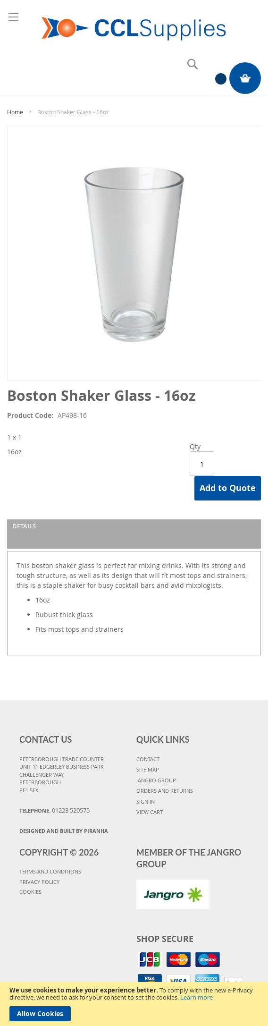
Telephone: (54, 810)
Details (24, 526)
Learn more (196, 997)
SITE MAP (147, 769)
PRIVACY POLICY (39, 881)
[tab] (134, 534)
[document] (134, 1004)
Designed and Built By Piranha (63, 830)
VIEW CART (149, 811)
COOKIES (30, 891)
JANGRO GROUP (156, 780)
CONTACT (147, 759)
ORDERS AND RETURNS (164, 790)
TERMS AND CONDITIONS (50, 871)
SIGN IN (145, 801)
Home (15, 112)
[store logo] (134, 25)
